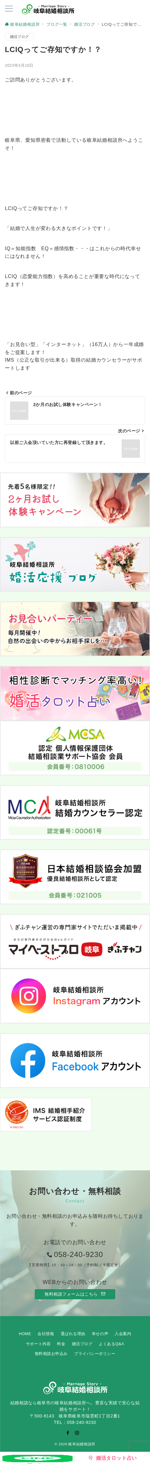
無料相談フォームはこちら (75, 1294)
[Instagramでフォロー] (77, 1433)
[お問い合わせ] (37, 1458)
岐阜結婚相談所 (81, 1444)
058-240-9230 (78, 1254)
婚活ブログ (19, 37)
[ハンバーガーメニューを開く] (9, 9)
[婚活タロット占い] (112, 1458)
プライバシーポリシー (94, 1353)
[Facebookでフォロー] (68, 1433)
